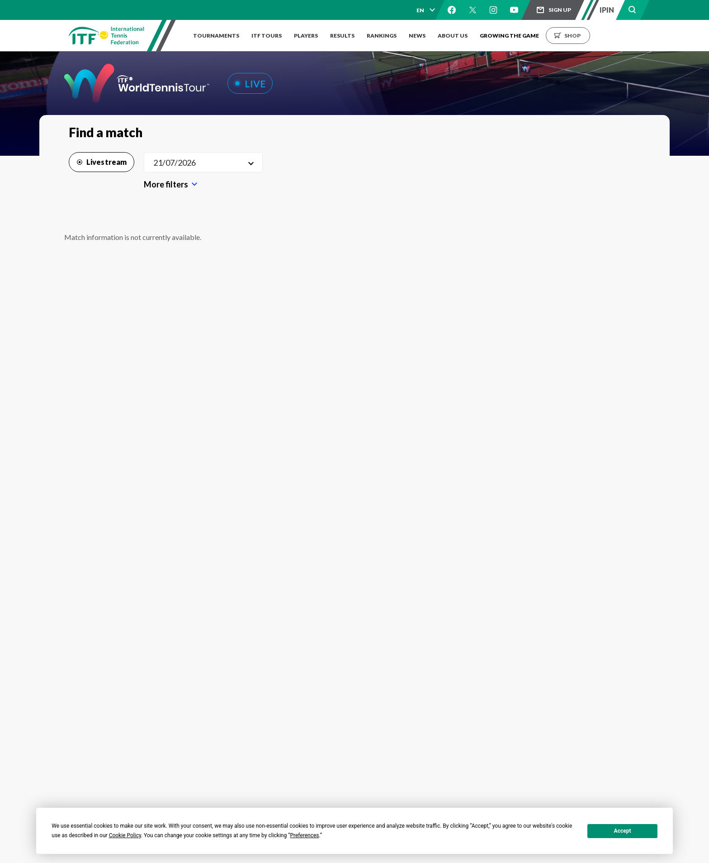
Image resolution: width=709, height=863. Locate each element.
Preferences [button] (304, 835)
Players (309, 35)
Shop (582, 35)
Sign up (559, 9)
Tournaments (216, 35)
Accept (622, 831)
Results (346, 35)
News (424, 35)
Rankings (387, 35)
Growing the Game (518, 35)
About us (461, 35)
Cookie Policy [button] (125, 835)
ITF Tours (268, 35)
